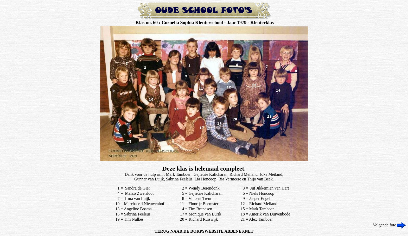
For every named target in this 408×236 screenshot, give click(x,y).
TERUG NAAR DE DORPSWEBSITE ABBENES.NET (204, 231)
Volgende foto (389, 225)
